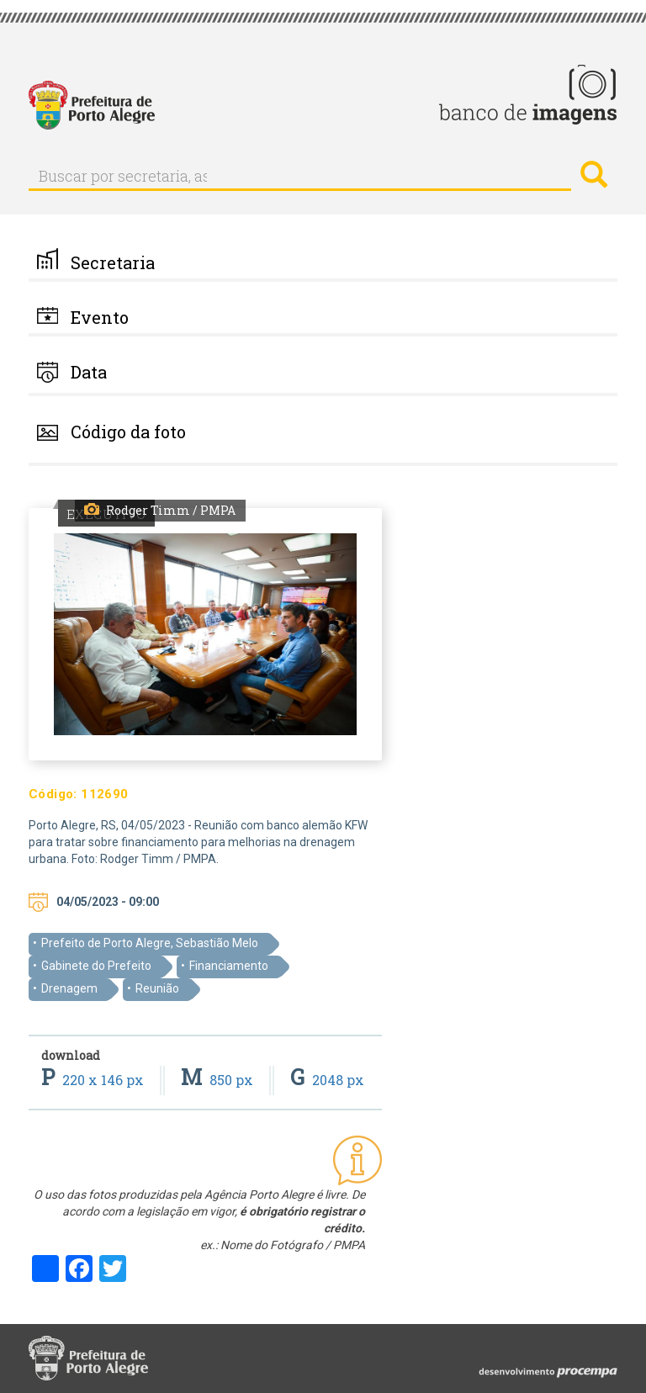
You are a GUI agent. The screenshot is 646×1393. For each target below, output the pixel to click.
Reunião (157, 988)
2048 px (327, 1079)
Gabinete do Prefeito (96, 965)
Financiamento (228, 965)
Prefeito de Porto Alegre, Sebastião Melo (149, 943)
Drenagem (69, 988)
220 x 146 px (94, 1079)
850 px (219, 1079)
